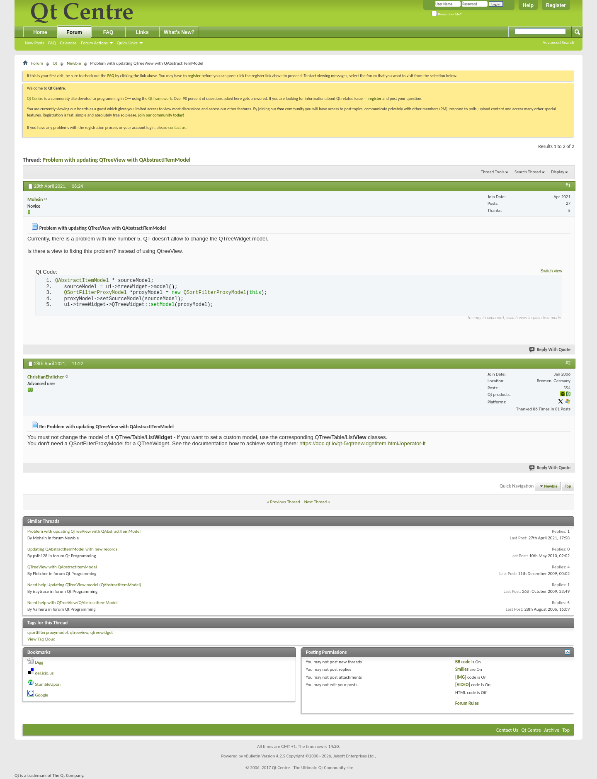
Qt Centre (35, 98)
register (375, 98)
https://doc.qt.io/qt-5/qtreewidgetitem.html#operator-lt (362, 443)
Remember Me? (447, 14)
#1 (567, 185)
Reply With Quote (550, 349)
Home (40, 32)
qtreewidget (101, 632)
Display (557, 172)
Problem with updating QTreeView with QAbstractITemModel (116, 159)
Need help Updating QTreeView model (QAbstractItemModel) (84, 584)
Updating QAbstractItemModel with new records (72, 549)
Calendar (68, 43)
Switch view (551, 271)
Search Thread (527, 172)
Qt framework (160, 98)
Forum (74, 32)
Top (568, 486)
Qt (55, 63)
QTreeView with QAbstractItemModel (62, 567)
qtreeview (79, 632)
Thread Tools (493, 172)
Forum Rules (467, 703)
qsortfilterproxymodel (47, 632)
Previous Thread (285, 502)
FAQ (52, 43)
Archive (551, 730)
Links (142, 32)
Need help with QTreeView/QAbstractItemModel (72, 602)
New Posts (34, 43)
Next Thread (315, 502)
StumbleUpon (48, 684)
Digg (39, 662)
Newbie (74, 63)
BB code (463, 662)
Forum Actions (94, 43)
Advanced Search (558, 42)
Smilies (461, 669)
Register (556, 5)
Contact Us (507, 730)
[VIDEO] (462, 684)
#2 (567, 363)
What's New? (179, 32)
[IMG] (460, 677)
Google (42, 695)
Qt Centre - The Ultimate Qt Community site (312, 767)
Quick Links (127, 43)
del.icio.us (44, 673)
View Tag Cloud (41, 639)
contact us (177, 127)
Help (528, 5)
